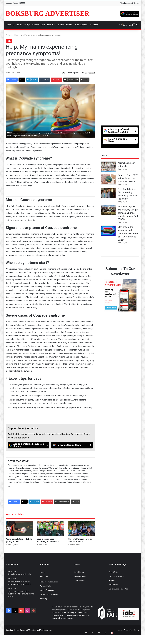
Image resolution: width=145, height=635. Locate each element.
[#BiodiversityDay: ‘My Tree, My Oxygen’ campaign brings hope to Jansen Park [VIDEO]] (108, 210)
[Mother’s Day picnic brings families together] (81, 529)
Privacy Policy (45, 586)
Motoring (35, 25)
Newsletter (113, 585)
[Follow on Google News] (72, 445)
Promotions (51, 25)
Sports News (79, 580)
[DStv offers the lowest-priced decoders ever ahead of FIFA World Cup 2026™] (108, 230)
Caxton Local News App (118, 589)
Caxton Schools (81, 25)
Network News (80, 576)
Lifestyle (27, 25)
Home (9, 35)
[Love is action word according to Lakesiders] (50, 529)
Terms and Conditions (49, 594)
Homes (112, 580)
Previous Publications (49, 582)
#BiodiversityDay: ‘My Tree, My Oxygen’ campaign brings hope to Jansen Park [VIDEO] (128, 213)
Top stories (128, 630)
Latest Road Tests (116, 576)
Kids (16, 35)
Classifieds (17, 25)
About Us (69, 25)
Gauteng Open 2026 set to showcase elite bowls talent (128, 178)
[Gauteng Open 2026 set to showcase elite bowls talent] (108, 179)
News (9, 25)
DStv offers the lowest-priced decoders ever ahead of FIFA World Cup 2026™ (128, 233)
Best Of (61, 25)
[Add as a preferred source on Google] (129, 13)
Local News (79, 572)
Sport (43, 25)
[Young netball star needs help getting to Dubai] (19, 529)
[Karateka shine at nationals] (108, 166)
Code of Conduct (47, 590)
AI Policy (43, 598)
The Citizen (93, 25)
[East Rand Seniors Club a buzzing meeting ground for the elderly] (108, 193)
